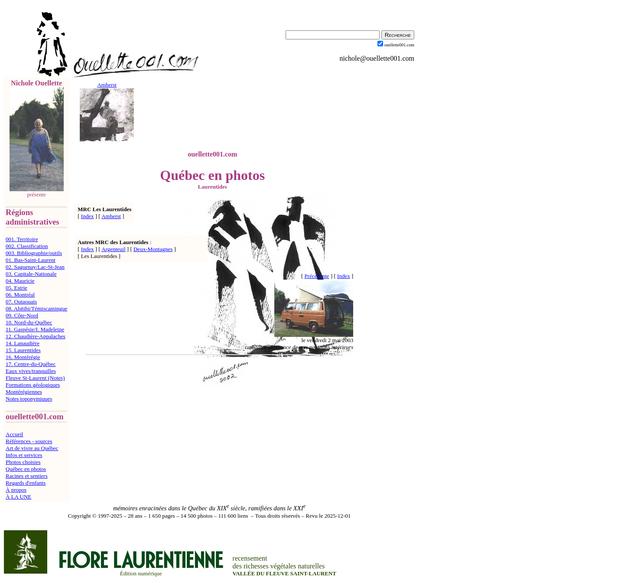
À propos (16, 489)
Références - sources (29, 441)
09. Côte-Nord (22, 315)
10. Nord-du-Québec (29, 322)
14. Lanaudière (22, 343)
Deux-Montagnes (152, 249)
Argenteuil (113, 249)
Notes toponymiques (29, 398)
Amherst (111, 216)
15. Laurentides (23, 350)
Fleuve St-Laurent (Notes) (35, 378)
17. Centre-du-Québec (31, 364)
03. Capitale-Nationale (31, 274)
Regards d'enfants (26, 483)
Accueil (14, 434)
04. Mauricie (20, 280)
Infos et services (24, 455)
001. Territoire (22, 239)
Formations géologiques (33, 385)
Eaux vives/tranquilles (31, 371)
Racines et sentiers (27, 476)
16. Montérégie (23, 357)
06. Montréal (20, 294)
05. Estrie (16, 287)
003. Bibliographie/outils (34, 253)
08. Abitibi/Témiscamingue (36, 308)
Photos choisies (23, 462)
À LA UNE (18, 496)
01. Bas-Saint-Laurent (30, 260)
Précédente (317, 276)
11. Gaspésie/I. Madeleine (35, 329)
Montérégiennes (24, 391)
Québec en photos (26, 469)
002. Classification (27, 246)
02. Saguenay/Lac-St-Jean (35, 267)
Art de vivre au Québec (32, 448)
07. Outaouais (21, 301)
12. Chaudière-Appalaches (35, 336)
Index (87, 216)
